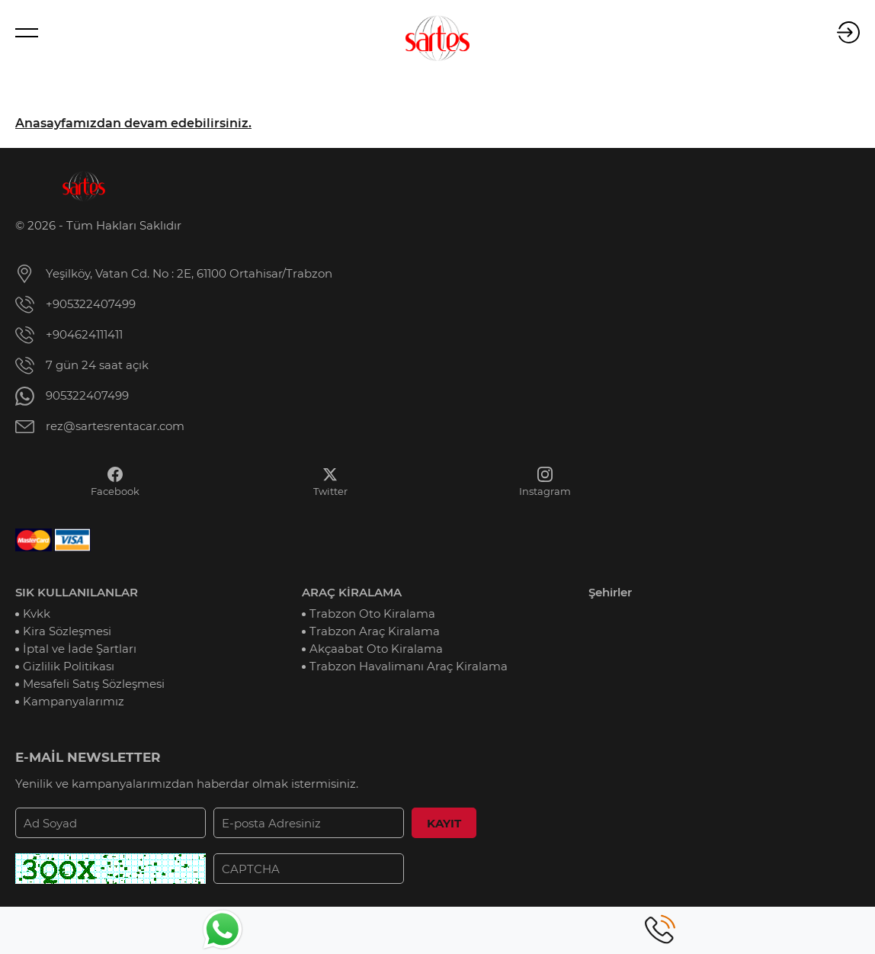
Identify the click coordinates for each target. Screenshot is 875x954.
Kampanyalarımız (73, 701)
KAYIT (444, 823)
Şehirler (610, 592)
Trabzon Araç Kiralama (374, 631)
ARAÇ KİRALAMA (352, 592)
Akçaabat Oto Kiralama (376, 648)
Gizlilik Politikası (68, 666)
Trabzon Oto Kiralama (372, 613)
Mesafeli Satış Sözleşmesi (94, 683)
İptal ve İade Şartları (79, 648)
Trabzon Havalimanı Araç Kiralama (408, 666)
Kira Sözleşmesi (67, 631)
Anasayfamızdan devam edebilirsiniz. (133, 123)
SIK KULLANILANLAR (76, 592)
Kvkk (36, 613)
